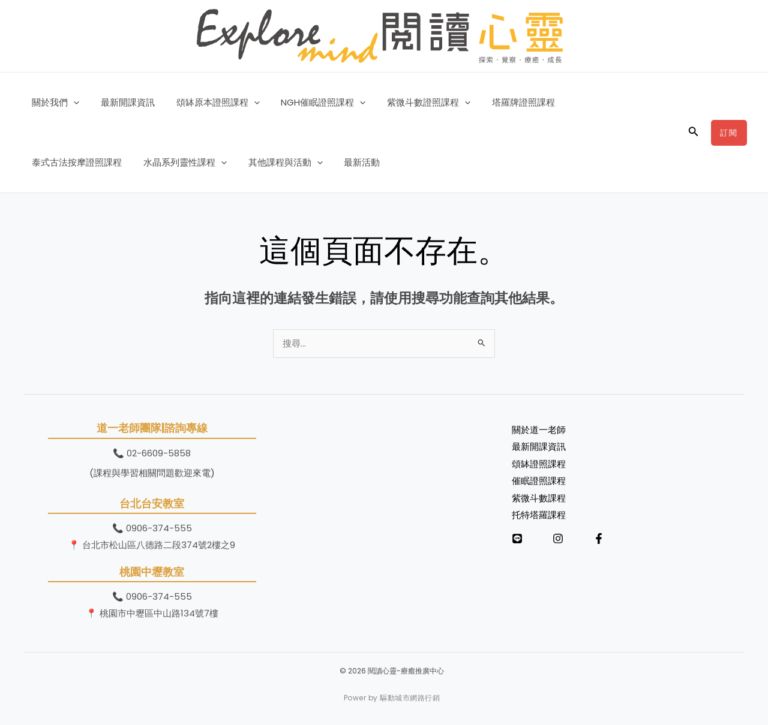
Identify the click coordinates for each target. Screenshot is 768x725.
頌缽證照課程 (539, 464)
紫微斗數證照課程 (413, 103)
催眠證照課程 (539, 480)
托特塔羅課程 (539, 513)
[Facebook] (598, 537)
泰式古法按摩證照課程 (599, 102)
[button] (71, 103)
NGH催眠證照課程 (311, 103)
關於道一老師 (539, 430)
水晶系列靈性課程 (71, 162)
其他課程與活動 (168, 162)
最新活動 (242, 162)
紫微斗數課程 (539, 497)
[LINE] (517, 537)
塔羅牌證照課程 (504, 102)
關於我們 (53, 103)
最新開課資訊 (122, 102)
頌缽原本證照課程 (209, 103)
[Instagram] (558, 537)
